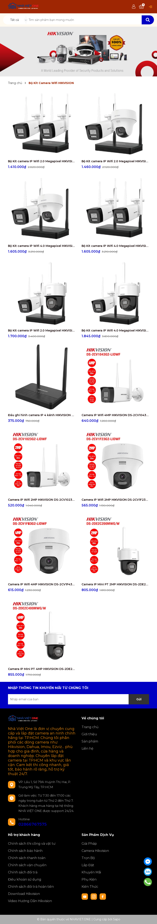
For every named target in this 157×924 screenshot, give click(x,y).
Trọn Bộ (88, 858)
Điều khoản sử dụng (24, 879)
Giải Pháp (89, 844)
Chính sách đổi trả (22, 872)
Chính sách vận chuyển (27, 865)
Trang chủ (90, 727)
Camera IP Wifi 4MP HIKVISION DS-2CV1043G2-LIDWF (115, 415)
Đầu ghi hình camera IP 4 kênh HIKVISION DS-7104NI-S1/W (41, 415)
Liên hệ (87, 748)
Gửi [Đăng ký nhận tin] (138, 699)
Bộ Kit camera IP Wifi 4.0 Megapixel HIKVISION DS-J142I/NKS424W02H (41, 246)
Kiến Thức (90, 887)
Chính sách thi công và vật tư (31, 844)
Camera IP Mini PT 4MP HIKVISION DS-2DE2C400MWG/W (41, 669)
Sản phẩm (90, 741)
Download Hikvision (24, 894)
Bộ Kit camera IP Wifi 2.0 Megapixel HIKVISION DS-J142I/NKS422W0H (41, 161)
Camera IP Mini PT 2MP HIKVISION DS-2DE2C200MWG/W (115, 584)
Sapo (116, 919)
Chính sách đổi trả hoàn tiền (31, 887)
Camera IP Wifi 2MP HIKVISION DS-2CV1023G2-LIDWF (41, 500)
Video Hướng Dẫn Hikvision (30, 901)
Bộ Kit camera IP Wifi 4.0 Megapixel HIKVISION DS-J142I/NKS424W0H (115, 246)
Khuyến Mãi (91, 872)
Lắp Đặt (88, 865)
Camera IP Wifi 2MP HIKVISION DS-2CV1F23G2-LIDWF (115, 500)
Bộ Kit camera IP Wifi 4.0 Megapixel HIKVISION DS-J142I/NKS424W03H (115, 330)
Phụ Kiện (89, 879)
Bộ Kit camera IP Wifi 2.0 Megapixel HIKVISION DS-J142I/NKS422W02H (115, 161)
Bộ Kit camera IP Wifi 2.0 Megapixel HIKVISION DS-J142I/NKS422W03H (41, 330)
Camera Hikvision (95, 851)
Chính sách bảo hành (25, 851)
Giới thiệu (89, 734)
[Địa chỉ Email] (78, 699)
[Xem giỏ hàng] (141, 7)
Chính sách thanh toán (26, 858)
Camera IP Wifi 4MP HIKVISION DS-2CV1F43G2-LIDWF (41, 584)
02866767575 (32, 824)
